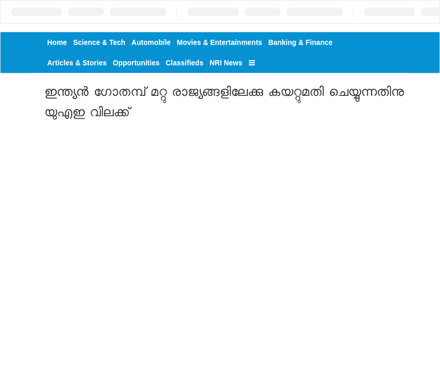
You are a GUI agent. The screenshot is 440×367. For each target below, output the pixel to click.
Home (57, 42)
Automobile (151, 42)
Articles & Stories (77, 63)
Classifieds (184, 63)
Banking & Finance (300, 42)
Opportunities (136, 63)
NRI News (226, 63)
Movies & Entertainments (219, 42)
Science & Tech (99, 42)
